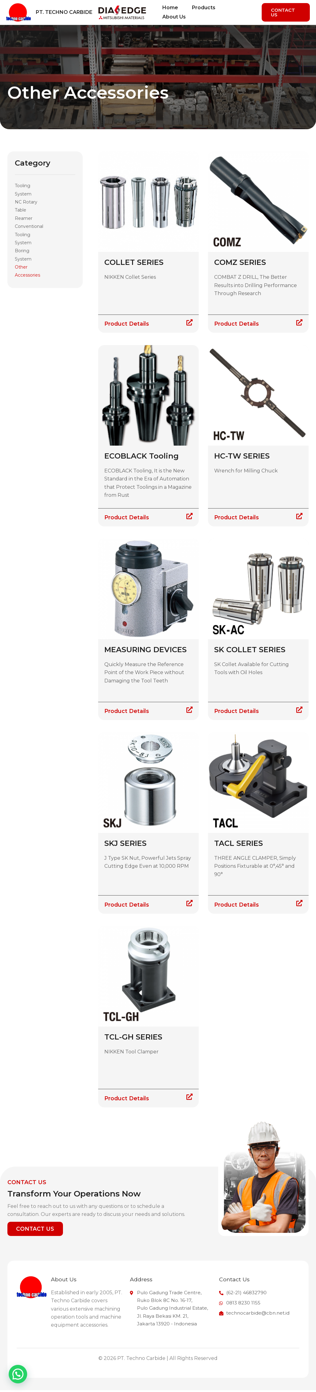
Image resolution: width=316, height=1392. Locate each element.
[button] (286, 12)
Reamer (23, 218)
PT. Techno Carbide (64, 12)
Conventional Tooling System (29, 234)
